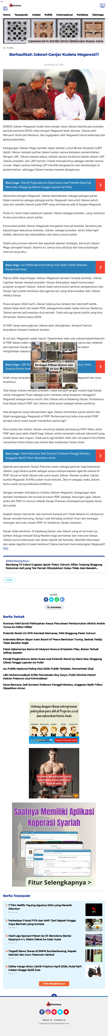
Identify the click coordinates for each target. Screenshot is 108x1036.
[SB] (5, 548)
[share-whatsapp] (56, 599)
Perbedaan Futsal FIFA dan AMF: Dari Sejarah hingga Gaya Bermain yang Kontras (42, 922)
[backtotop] (54, 997)
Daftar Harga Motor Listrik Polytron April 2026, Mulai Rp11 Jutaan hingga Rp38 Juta (44, 968)
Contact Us (60, 1020)
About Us (47, 1020)
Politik (48, 14)
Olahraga (98, 14)
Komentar (54, 607)
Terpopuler (21, 14)
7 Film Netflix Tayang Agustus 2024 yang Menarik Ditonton (40, 907)
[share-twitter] (51, 599)
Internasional (64, 14)
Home (6, 14)
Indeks (36, 14)
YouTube (68, 1013)
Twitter (61, 1013)
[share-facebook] (46, 599)
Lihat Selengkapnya (54, 983)
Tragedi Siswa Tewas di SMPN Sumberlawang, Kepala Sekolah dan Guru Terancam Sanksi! (42, 953)
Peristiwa (82, 14)
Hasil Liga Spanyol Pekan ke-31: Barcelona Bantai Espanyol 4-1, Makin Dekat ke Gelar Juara (39, 937)
